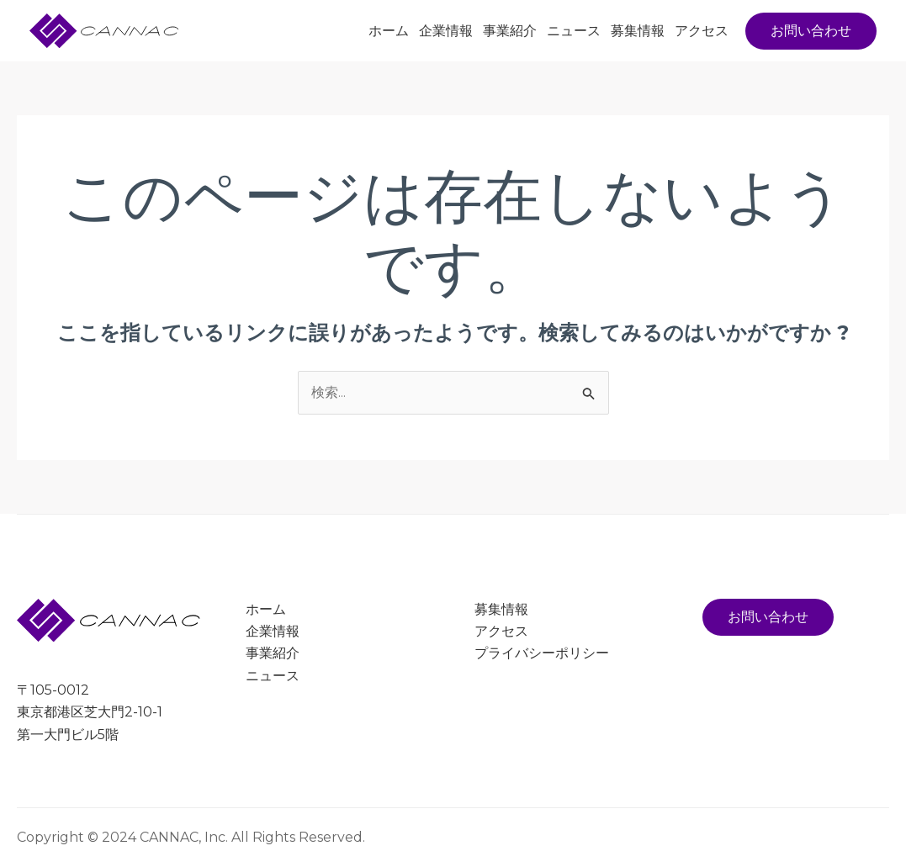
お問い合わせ (768, 617)
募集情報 (638, 31)
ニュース (574, 31)
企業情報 (446, 31)
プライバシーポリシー (541, 654)
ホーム (388, 31)
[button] (811, 31)
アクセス (702, 31)
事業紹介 (510, 31)
